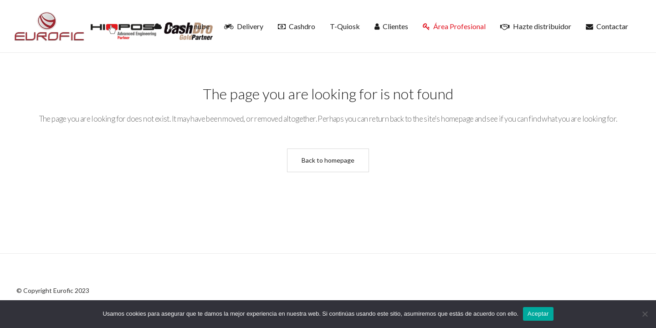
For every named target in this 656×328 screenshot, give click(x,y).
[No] (644, 313)
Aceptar (538, 313)
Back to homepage (328, 160)
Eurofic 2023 (71, 290)
